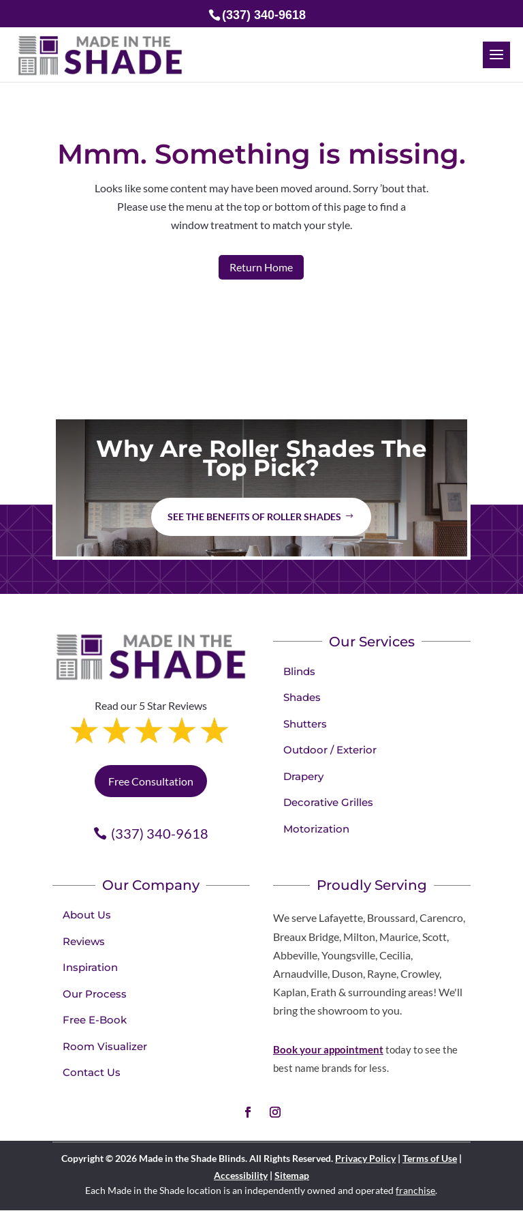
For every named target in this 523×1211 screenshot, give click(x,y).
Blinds (299, 671)
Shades (302, 697)
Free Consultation (150, 781)
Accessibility (241, 1175)
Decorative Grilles (328, 802)
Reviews (84, 941)
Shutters (305, 723)
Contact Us (92, 1072)
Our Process (95, 993)
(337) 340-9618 (159, 833)
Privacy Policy (365, 1158)
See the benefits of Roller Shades (254, 516)
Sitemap (291, 1175)
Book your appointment (328, 1049)
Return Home (261, 266)
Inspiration (90, 967)
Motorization (316, 828)
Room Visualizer (105, 1046)
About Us (87, 914)
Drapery (303, 776)
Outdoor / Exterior (330, 749)
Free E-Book (95, 1019)
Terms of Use (429, 1158)
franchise (415, 1190)
